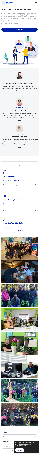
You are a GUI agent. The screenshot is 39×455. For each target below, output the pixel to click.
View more (19, 186)
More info (23, 445)
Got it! (20, 450)
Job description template (11, 181)
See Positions (19, 29)
